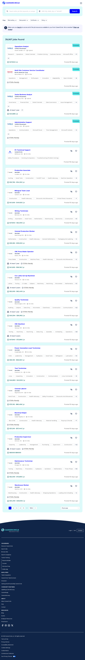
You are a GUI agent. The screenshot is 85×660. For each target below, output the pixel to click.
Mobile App (5, 569)
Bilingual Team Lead (41, 195)
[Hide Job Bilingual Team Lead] (71, 196)
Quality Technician (41, 305)
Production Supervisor (41, 442)
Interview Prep (6, 566)
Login (70, 530)
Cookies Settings (5, 647)
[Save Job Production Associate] (76, 176)
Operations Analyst (43, 47)
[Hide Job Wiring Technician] (71, 216)
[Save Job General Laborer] (76, 394)
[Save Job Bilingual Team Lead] (76, 196)
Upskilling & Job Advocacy (8, 589)
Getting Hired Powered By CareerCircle (11, 583)
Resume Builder (6, 560)
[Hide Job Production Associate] (71, 176)
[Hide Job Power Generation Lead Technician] (71, 353)
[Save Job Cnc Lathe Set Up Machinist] (76, 281)
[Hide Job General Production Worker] (71, 237)
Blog (2, 613)
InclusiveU (4, 580)
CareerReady (4, 592)
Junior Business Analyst (43, 96)
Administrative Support (43, 125)
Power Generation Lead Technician (41, 353)
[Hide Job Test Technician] (71, 374)
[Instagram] (6, 625)
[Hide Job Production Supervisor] (71, 442)
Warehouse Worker (41, 490)
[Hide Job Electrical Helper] (71, 418)
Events (3, 615)
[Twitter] (12, 625)
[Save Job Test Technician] (76, 374)
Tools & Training (5, 557)
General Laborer (41, 393)
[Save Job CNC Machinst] (76, 329)
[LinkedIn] (9, 625)
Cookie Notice (5, 650)
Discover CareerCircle (7, 546)
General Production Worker (41, 236)
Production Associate (41, 175)
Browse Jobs (4, 551)
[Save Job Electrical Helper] (76, 418)
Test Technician (41, 373)
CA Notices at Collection (7, 653)
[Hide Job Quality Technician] (71, 305)
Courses (4, 563)
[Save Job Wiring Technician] (76, 216)
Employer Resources (6, 618)
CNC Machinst (41, 329)
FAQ (2, 604)
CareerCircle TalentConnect (8, 578)
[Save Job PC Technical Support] (76, 155)
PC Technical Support (41, 155)
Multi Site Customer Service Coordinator (43, 72)
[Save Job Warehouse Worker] (76, 491)
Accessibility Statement (7, 644)
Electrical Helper (41, 418)
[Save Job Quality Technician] (76, 305)
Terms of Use (4, 639)
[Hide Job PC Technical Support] (71, 155)
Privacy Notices (5, 642)
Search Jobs (4, 549)
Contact (80, 530)
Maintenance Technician (41, 466)
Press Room (4, 621)
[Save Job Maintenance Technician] (76, 466)
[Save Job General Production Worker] (76, 237)
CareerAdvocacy (5, 595)
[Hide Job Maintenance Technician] (71, 466)
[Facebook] (2, 625)
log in (19, 27)
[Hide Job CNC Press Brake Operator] (71, 257)
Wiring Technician (41, 216)
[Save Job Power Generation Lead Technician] (76, 353)
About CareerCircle (6, 601)
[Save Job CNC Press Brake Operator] (76, 257)
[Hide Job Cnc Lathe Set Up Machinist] (71, 281)
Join (75, 530)
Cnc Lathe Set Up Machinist (41, 280)
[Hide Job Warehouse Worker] (71, 491)
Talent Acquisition (6, 575)
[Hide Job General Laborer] (71, 394)
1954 (31, 513)
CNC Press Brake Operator (41, 256)
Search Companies (6, 554)
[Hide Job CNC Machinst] (71, 329)
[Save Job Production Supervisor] (76, 442)
